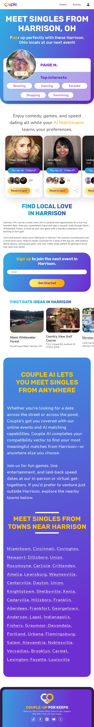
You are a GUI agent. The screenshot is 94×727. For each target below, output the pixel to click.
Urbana (36, 634)
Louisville (59, 659)
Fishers (15, 625)
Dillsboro (38, 557)
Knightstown (20, 591)
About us (27, 711)
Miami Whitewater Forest (23, 339)
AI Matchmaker (68, 123)
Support (67, 711)
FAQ (35, 711)
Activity (77, 4)
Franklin (62, 600)
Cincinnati (44, 549)
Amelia (14, 574)
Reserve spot (19, 190)
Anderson (17, 617)
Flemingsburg (60, 634)
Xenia (69, 591)
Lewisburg (35, 574)
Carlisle (41, 566)
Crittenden (64, 566)
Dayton (41, 583)
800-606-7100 (40, 714)
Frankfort (40, 608)
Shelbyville (48, 591)
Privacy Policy (44, 711)
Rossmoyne (19, 566)
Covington (67, 549)
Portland (16, 634)
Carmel (60, 651)
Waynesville (62, 574)
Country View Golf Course (59, 338)
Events (63, 4)
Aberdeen (17, 608)
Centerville (19, 583)
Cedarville (18, 600)
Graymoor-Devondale (48, 625)
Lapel (36, 617)
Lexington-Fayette (27, 659)
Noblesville (60, 642)
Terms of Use (56, 711)
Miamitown (19, 549)
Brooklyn (40, 651)
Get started (47, 283)
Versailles (18, 651)
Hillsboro (41, 600)
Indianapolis (57, 617)
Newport (16, 557)
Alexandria (34, 642)
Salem (13, 642)
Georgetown (65, 608)
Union (56, 557)
